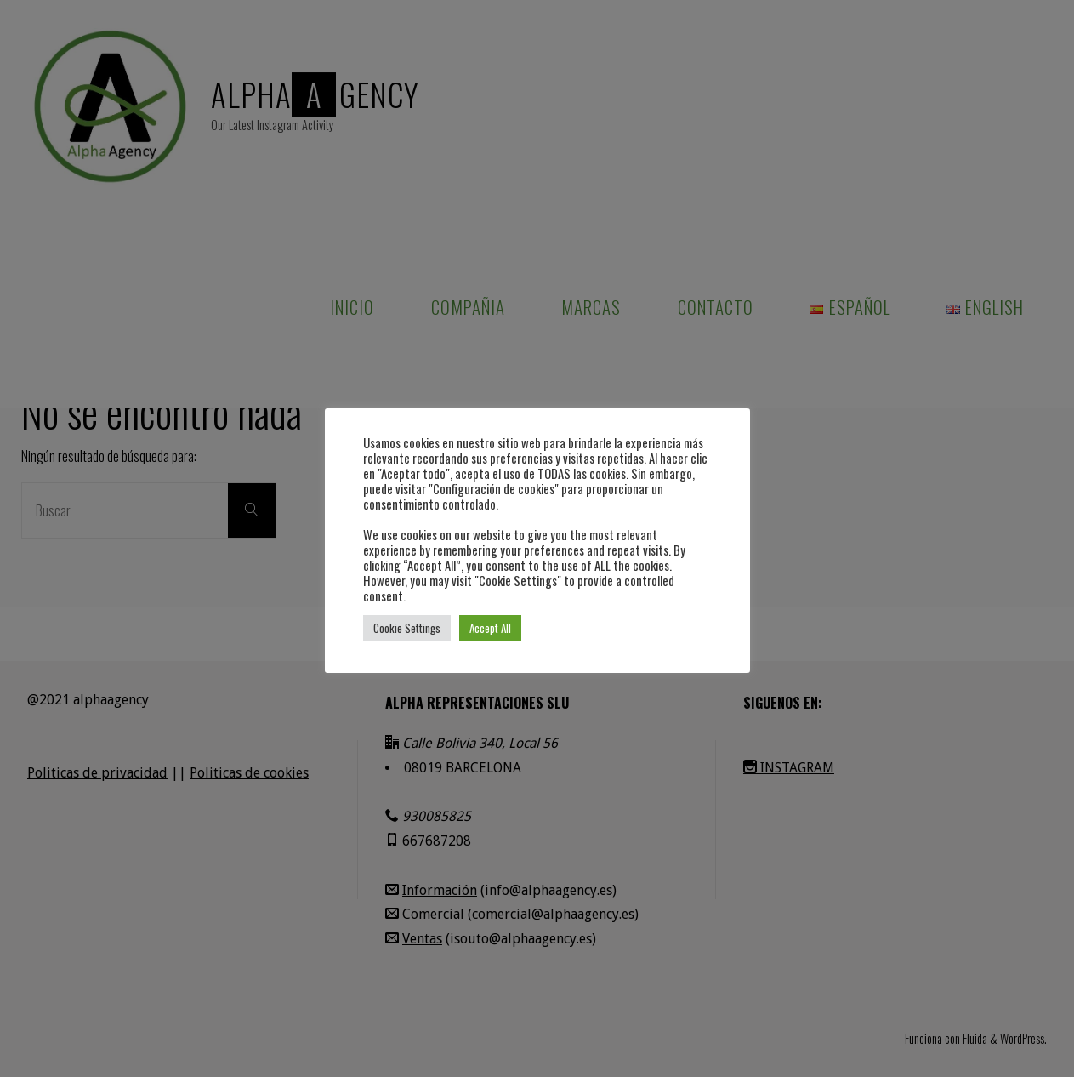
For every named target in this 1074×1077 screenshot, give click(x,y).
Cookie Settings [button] (406, 627)
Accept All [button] (490, 627)
